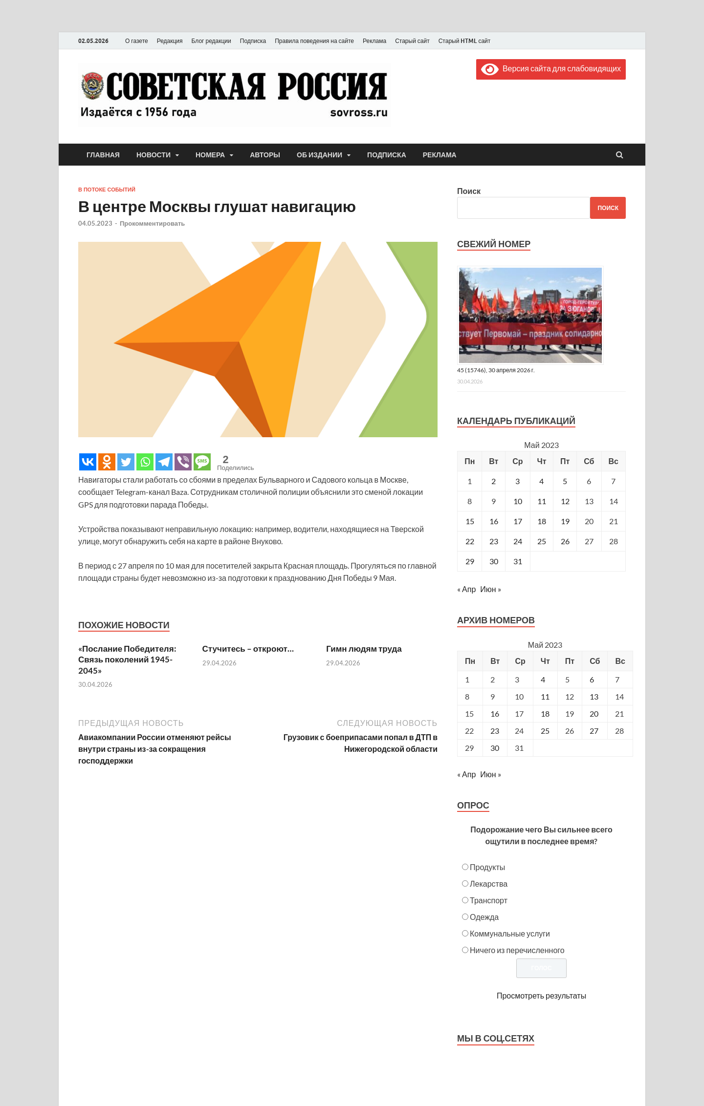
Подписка (253, 40)
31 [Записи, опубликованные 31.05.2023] (517, 561)
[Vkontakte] (87, 461)
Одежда (484, 916)
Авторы (265, 155)
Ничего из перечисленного (517, 950)
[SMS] (202, 461)
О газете (136, 40)
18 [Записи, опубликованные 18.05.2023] (541, 521)
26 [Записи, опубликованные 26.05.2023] (565, 541)
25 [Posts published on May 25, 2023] (545, 730)
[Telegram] (164, 461)
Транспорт (488, 900)
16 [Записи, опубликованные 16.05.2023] (493, 521)
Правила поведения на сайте (314, 40)
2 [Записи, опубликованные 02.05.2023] (493, 481)
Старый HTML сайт (465, 40)
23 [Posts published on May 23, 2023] (494, 730)
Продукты (487, 867)
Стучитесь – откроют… (248, 648)
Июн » (490, 589)
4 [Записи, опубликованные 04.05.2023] (541, 481)
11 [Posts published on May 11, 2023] (545, 696)
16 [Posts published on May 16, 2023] (494, 713)
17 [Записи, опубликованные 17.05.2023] (517, 521)
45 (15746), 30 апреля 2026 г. (496, 370)
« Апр (466, 589)
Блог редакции (211, 40)
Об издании (319, 155)
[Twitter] (125, 461)
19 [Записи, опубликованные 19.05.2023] (565, 521)
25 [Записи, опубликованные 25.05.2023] (541, 541)
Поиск (469, 190)
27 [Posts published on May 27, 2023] (594, 730)
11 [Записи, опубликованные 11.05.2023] (541, 501)
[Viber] (183, 461)
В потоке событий (106, 189)
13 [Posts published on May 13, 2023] (594, 696)
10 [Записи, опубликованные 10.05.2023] (517, 501)
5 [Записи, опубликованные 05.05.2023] (565, 481)
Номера (210, 155)
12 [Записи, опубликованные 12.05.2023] (565, 501)
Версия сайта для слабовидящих (551, 68)
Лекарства (488, 883)
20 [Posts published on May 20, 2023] (594, 713)
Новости (153, 155)
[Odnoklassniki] (106, 461)
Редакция (170, 40)
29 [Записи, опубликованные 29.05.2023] (469, 561)
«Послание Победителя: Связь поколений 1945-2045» (127, 659)
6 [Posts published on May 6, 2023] (592, 679)
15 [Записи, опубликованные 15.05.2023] (469, 521)
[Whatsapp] (145, 461)
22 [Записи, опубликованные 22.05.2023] (469, 541)
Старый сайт (412, 40)
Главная (103, 155)
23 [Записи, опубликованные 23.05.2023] (493, 541)
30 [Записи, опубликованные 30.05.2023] (493, 561)
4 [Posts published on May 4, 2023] (543, 679)
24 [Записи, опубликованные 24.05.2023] (517, 541)
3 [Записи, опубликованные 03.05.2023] (517, 481)
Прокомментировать (152, 223)
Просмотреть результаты (541, 995)
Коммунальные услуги (510, 933)
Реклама (374, 40)
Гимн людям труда (364, 648)
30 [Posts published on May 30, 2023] (494, 747)
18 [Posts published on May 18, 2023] (545, 713)
